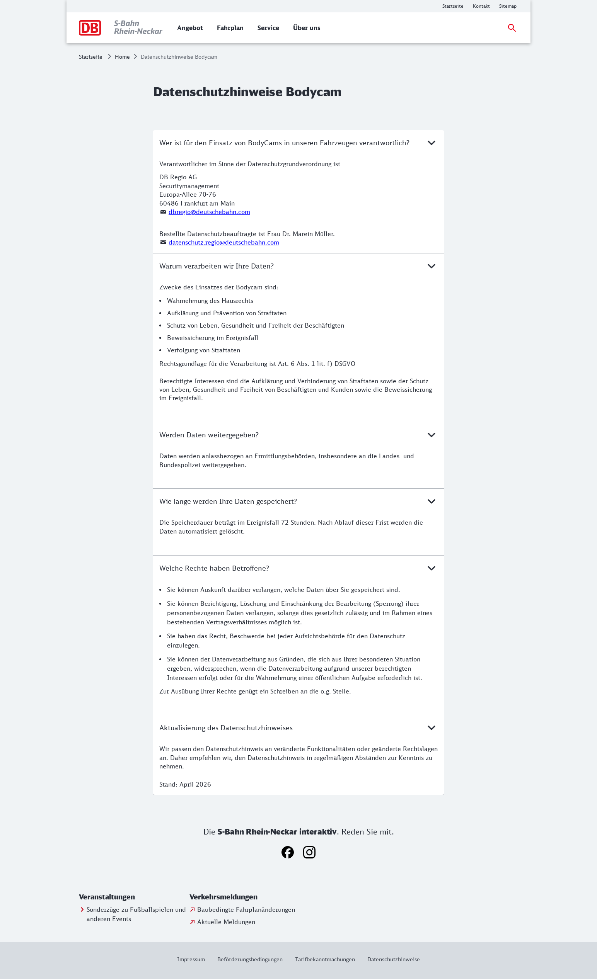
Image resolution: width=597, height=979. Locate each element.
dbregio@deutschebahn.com (209, 212)
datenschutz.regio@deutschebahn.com (224, 242)
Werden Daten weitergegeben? (298, 434)
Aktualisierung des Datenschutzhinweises (298, 727)
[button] (132, 897)
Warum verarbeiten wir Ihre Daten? (298, 266)
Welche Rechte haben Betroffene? (298, 568)
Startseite (90, 56)
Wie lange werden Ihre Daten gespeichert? (298, 501)
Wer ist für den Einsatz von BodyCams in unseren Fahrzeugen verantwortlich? (298, 142)
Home (122, 56)
